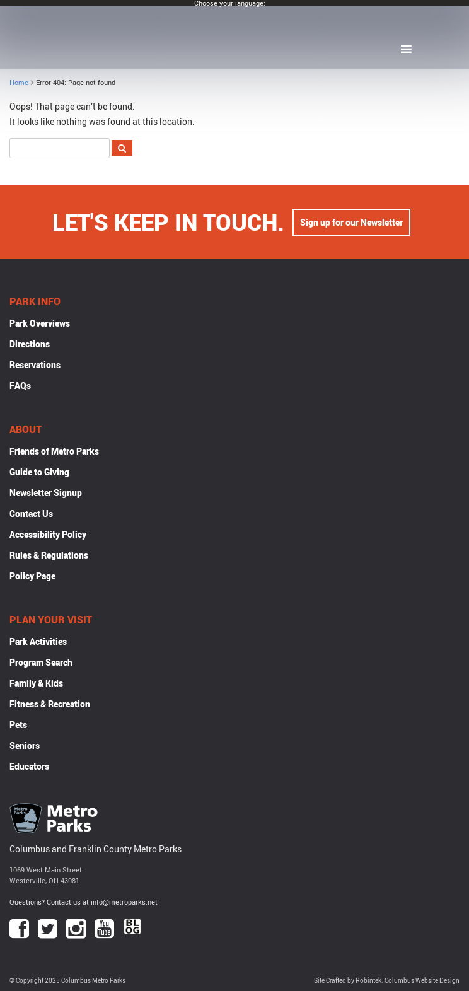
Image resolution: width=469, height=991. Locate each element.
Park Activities (38, 641)
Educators (29, 766)
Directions (29, 344)
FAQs (20, 385)
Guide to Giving (39, 472)
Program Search (40, 662)
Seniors (24, 745)
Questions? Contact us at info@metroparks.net (83, 902)
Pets (18, 725)
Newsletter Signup (45, 493)
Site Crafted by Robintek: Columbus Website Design (387, 981)
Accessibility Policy (47, 534)
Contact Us (31, 513)
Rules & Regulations (48, 555)
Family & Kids (36, 683)
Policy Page (32, 576)
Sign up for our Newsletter (351, 222)
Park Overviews (39, 323)
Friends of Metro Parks (54, 451)
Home (18, 82)
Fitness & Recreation (49, 704)
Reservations (35, 365)
